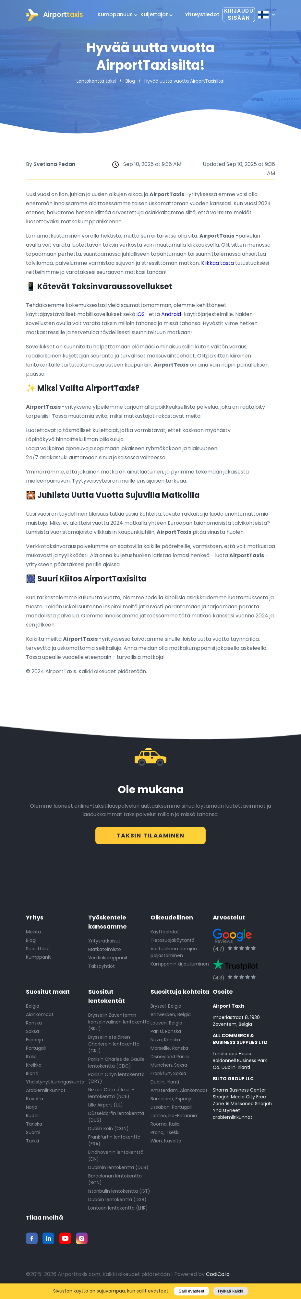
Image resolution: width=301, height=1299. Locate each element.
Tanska (34, 1126)
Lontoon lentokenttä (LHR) (118, 1210)
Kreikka (34, 1067)
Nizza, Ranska (165, 1042)
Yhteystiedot (202, 14)
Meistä (33, 934)
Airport (54, 15)
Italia (31, 1059)
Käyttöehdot (164, 934)
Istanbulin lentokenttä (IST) (119, 1193)
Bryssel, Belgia (165, 1008)
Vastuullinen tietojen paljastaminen (173, 954)
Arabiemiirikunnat (46, 1092)
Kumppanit (38, 959)
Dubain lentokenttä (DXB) (117, 1202)
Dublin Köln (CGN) (108, 1131)
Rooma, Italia (165, 1126)
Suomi (33, 1134)
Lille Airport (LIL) (105, 1107)
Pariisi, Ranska (165, 1033)
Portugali (36, 1050)
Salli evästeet (191, 1291)
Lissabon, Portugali (171, 1109)
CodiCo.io (218, 1276)
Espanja (34, 1042)
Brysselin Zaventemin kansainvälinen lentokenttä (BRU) (119, 1024)
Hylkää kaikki (230, 1291)
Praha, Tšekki (164, 1134)
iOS (141, 314)
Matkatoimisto (104, 951)
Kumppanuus (117, 14)
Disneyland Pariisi (169, 1059)
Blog (130, 81)
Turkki (32, 1143)
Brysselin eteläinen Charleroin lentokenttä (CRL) (113, 1046)
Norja (31, 1109)
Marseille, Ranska (169, 1050)
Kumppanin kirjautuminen (179, 966)
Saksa (32, 1033)
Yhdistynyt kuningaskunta (55, 1084)
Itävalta (34, 1101)
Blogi (31, 942)
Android (171, 314)
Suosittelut (38, 951)
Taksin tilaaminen (150, 835)
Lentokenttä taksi (96, 81)
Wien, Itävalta (165, 1143)
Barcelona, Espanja (171, 1101)
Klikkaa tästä (217, 263)
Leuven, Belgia (166, 1025)
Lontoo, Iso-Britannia (173, 1118)
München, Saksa (168, 1067)
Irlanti (32, 1075)
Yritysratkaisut (104, 943)
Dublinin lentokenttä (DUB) (118, 1169)
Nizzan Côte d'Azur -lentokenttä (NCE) (111, 1095)
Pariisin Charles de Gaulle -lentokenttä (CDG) (118, 1064)
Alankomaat (40, 1016)
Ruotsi (33, 1118)
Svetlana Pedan (54, 164)
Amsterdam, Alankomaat (179, 1092)
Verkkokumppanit (108, 960)
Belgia (32, 1008)
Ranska (34, 1025)
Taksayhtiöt (101, 968)
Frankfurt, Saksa (168, 1075)
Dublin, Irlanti (164, 1084)
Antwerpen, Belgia (170, 1016)
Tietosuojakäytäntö (172, 942)
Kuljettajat (156, 14)
